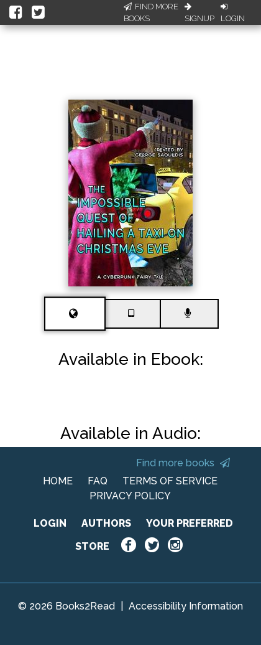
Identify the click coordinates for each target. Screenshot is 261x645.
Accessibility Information (186, 606)
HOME (58, 481)
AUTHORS (106, 523)
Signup (199, 13)
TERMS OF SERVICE (170, 481)
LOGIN (50, 523)
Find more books (183, 463)
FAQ (98, 481)
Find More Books (151, 13)
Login (233, 13)
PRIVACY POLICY (130, 496)
